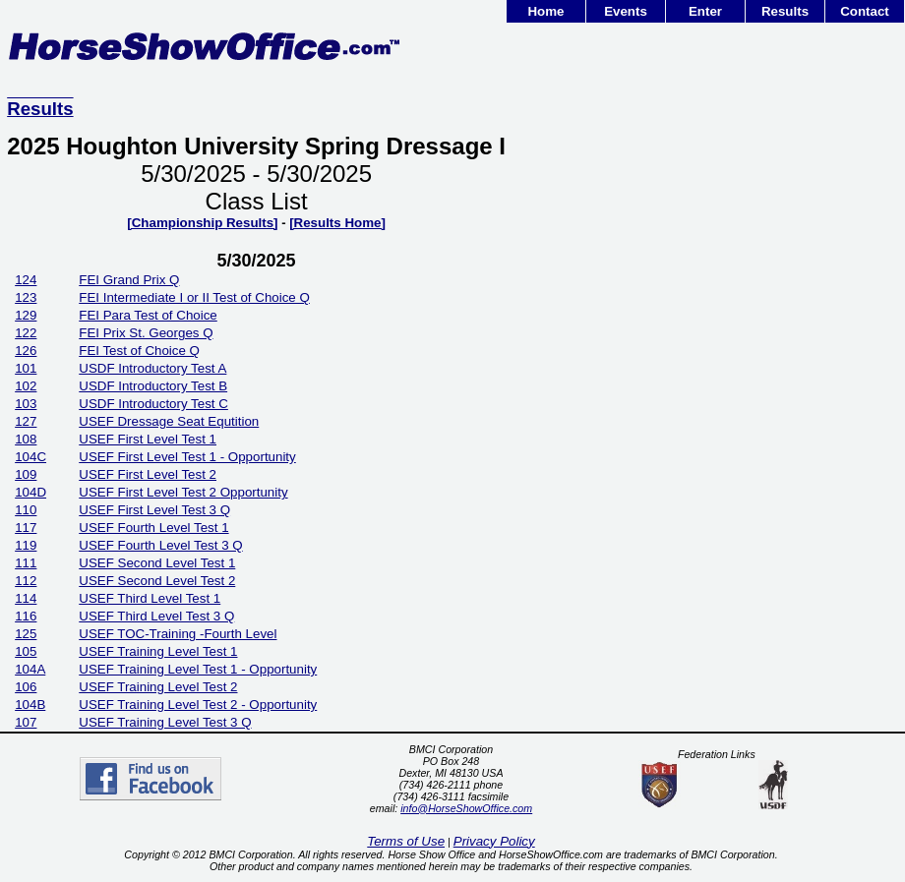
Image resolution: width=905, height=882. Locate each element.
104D (30, 492)
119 (25, 545)
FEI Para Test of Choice (148, 315)
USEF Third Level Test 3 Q (156, 616)
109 (25, 474)
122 (25, 332)
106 (25, 686)
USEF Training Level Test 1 (158, 651)
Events (625, 11)
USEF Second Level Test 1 (157, 563)
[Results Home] (337, 222)
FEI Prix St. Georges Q (145, 332)
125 (25, 633)
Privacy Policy (494, 841)
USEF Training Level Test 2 (158, 686)
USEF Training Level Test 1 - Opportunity (198, 669)
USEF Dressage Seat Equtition (169, 421)
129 (25, 315)
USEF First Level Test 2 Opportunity (183, 492)
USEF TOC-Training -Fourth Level (177, 633)
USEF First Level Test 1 (147, 439)
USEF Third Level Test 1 (149, 598)
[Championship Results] (202, 222)
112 (25, 580)
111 (25, 563)
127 (25, 421)
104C (30, 456)
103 (25, 403)
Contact (864, 11)
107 (25, 722)
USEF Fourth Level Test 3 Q (160, 545)
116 (25, 616)
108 (25, 439)
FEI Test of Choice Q (139, 350)
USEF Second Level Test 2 (157, 580)
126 (25, 350)
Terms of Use (406, 841)
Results (785, 11)
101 (25, 368)
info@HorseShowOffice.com (466, 808)
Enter (705, 11)
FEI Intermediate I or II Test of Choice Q (194, 297)
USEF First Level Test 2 (147, 474)
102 (25, 386)
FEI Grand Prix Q (129, 279)
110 (25, 509)
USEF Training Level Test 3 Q (165, 722)
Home (545, 11)
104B (30, 704)
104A (30, 669)
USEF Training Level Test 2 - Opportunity (198, 704)
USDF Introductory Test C (153, 403)
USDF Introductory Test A (152, 368)
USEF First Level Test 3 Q (154, 509)
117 (25, 527)
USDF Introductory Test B (153, 386)
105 (25, 651)
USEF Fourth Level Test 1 (153, 527)
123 (25, 297)
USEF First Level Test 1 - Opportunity (187, 456)
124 (25, 279)
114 (25, 598)
